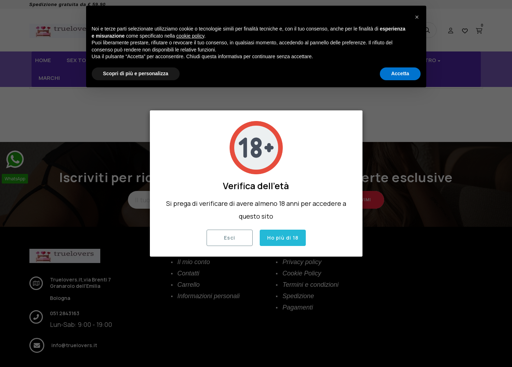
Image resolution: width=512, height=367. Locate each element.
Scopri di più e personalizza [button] (135, 73)
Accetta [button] (400, 73)
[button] (417, 17)
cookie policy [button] (190, 36)
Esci (229, 237)
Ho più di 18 (282, 237)
